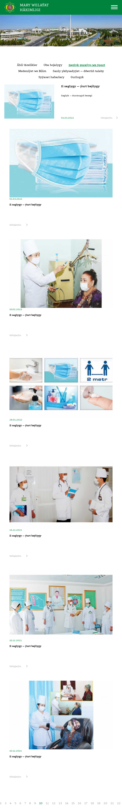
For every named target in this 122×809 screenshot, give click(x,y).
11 (47, 803)
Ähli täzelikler (27, 65)
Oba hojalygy (53, 65)
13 (60, 803)
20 (105, 803)
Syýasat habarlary (51, 77)
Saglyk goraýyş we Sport (87, 65)
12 (53, 803)
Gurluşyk (77, 77)
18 (92, 803)
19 (98, 803)
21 (112, 803)
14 (66, 803)
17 (85, 803)
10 (40, 803)
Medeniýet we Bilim (32, 71)
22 (119, 803)
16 (79, 803)
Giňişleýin (109, 117)
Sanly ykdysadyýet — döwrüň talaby (78, 71)
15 (73, 803)
